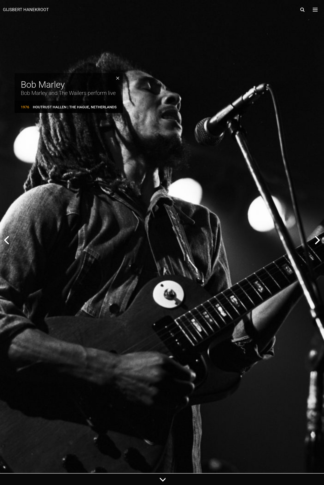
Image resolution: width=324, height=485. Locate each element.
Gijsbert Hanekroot (26, 9)
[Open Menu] (315, 10)
